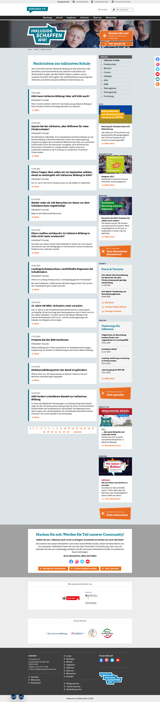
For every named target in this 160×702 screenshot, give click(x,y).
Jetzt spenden (112, 568)
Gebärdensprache (101, 2)
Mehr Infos (110, 378)
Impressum (71, 698)
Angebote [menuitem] (71, 17)
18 (44, 432)
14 (81, 428)
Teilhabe (108, 76)
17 (93, 428)
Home (30, 50)
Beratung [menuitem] (47, 17)
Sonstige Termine (113, 311)
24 (68, 432)
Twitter (82, 562)
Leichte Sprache (82, 2)
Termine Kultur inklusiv (116, 307)
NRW (106, 84)
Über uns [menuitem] (97, 17)
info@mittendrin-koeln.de (45, 669)
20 (52, 432)
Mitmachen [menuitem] (111, 17)
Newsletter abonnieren (54, 568)
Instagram (77, 562)
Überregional (110, 88)
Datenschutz (82, 698)
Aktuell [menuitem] (59, 17)
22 (60, 432)
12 (73, 428)
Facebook (71, 562)
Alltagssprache (63, 2)
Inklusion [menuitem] (84, 17)
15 (85, 428)
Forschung (109, 96)
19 (48, 432)
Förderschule (110, 64)
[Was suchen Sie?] (122, 9)
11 (69, 428)
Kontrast (122, 2)
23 (64, 432)
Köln (106, 80)
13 (77, 428)
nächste (78, 432)
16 (89, 428)
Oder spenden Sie (116, 43)
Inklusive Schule (46, 50)
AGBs (91, 698)
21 (56, 432)
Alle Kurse (109, 302)
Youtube (88, 562)
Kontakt (104, 9)
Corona (107, 72)
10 (65, 428)
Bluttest (108, 68)
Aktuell (36, 50)
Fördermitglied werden (85, 568)
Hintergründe (110, 92)
